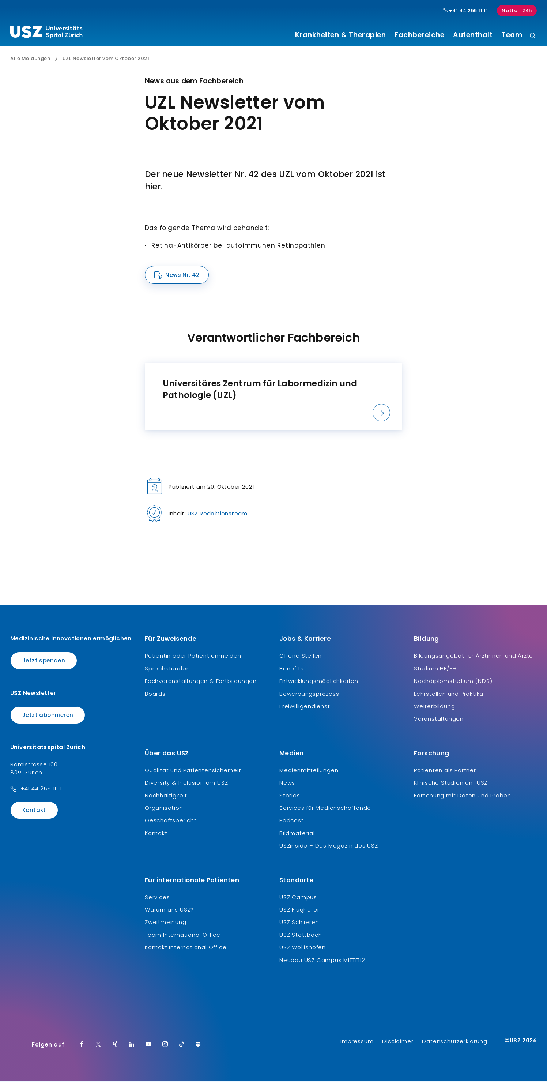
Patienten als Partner (445, 771)
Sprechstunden (167, 669)
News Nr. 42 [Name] (182, 276)
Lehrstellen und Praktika (448, 694)
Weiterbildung (434, 707)
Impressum (356, 1042)
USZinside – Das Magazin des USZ (328, 846)
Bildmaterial (297, 834)
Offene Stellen (300, 657)
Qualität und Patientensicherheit (193, 771)
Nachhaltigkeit (166, 796)
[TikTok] (181, 1045)
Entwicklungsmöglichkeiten (318, 682)
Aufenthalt (473, 35)
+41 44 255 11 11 (41, 789)
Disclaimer (397, 1042)
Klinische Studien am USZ (450, 784)
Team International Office (182, 935)
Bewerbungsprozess (309, 694)
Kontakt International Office (185, 948)
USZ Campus (298, 898)
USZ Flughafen (300, 910)
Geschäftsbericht (171, 821)
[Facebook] (81, 1045)
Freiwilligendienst (304, 707)
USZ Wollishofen (302, 948)
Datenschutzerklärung (454, 1042)
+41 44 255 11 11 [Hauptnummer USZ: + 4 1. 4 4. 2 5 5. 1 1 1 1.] (465, 11)
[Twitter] (98, 1045)
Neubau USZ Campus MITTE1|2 (322, 961)
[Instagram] (165, 1045)
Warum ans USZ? (169, 910)
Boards (155, 694)
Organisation (164, 809)
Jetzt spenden (43, 661)
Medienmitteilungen (308, 771)
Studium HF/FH (435, 669)
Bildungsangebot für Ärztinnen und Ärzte (473, 657)
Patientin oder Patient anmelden (193, 657)
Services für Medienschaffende (325, 809)
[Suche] (532, 36)
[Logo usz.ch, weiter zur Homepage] (46, 33)
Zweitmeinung (165, 923)
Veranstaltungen (439, 720)
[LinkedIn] (132, 1045)
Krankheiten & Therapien (340, 35)
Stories (289, 796)
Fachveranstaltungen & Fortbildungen (201, 682)
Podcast (291, 821)
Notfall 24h (517, 10)
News (287, 784)
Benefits (291, 669)
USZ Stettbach (300, 935)
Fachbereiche (419, 35)
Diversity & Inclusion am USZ (186, 784)
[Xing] (115, 1045)
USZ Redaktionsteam (218, 514)
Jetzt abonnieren (47, 716)
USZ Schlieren (299, 923)
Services (157, 898)
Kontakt (34, 811)
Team (511, 35)
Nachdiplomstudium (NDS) (453, 682)
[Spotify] (198, 1045)
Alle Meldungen (30, 59)
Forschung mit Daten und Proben (462, 796)
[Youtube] (149, 1045)
